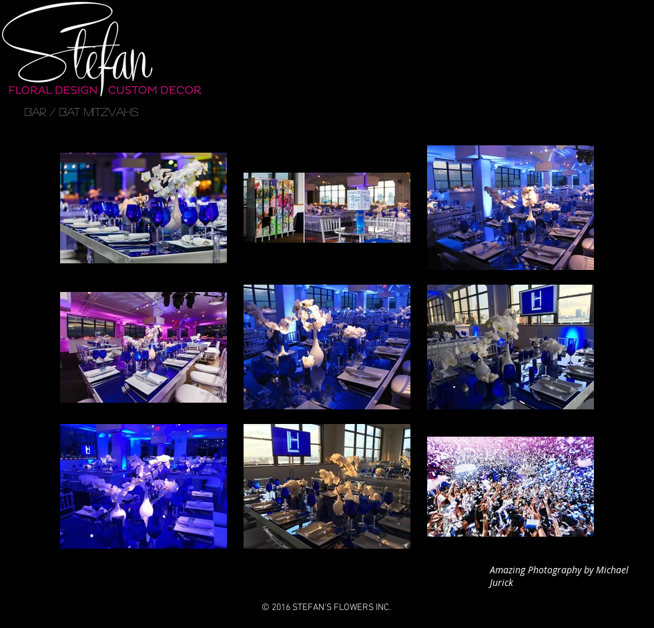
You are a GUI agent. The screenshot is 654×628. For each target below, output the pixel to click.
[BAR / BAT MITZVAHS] (81, 112)
